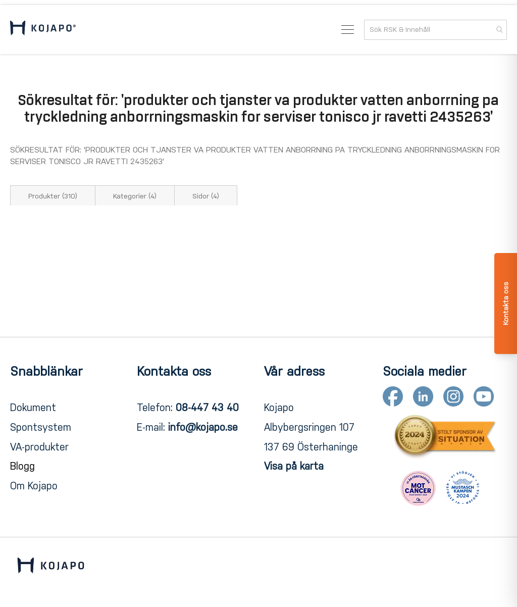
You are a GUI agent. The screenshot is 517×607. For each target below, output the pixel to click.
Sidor (205, 196)
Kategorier (135, 196)
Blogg (22, 466)
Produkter (52, 196)
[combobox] (435, 30)
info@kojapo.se (203, 427)
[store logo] (43, 29)
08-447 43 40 (207, 407)
